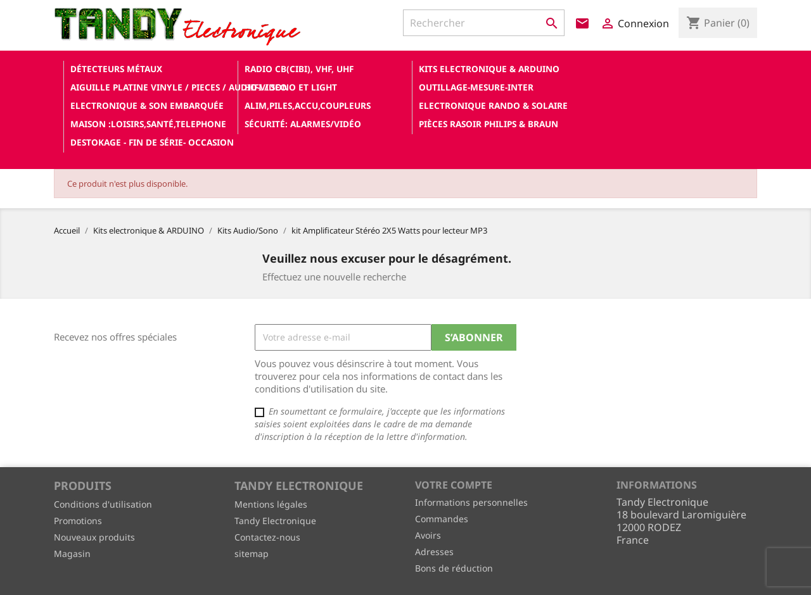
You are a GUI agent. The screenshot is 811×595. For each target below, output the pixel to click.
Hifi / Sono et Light (291, 87)
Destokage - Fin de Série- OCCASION (152, 142)
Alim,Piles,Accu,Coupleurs (308, 105)
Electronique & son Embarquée (147, 105)
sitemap (251, 554)
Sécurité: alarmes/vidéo (303, 124)
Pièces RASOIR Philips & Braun (488, 124)
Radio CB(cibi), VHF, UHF (299, 69)
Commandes (441, 519)
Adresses (434, 552)
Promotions (78, 521)
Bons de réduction (454, 568)
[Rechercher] (484, 22)
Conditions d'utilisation (103, 504)
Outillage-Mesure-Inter (476, 87)
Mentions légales (270, 504)
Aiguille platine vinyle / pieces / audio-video (152, 87)
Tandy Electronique (275, 521)
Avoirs (428, 535)
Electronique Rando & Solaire (493, 105)
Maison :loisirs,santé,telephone (148, 124)
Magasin (72, 554)
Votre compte (453, 485)
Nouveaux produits (94, 537)
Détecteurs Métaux (116, 69)
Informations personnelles (471, 502)
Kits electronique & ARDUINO (489, 69)
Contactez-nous (267, 537)
